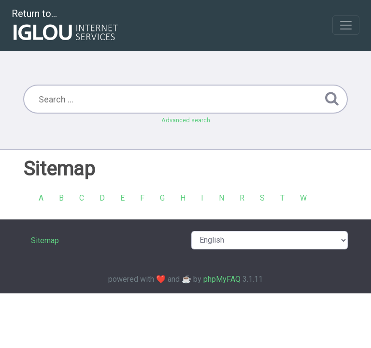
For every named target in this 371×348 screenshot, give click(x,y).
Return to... (66, 26)
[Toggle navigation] (345, 25)
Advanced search (185, 120)
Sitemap (45, 240)
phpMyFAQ (222, 279)
